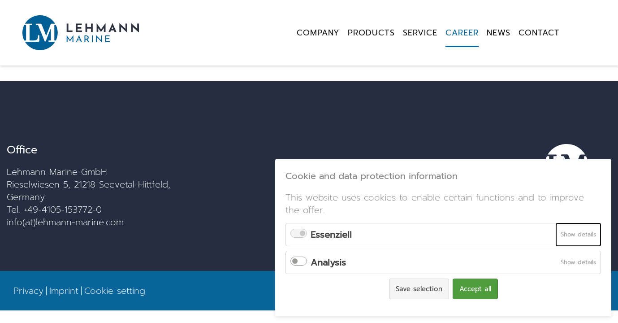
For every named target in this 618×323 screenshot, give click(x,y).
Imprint (63, 290)
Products (371, 32)
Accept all (475, 289)
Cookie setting (114, 290)
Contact (539, 32)
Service (420, 32)
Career (462, 32)
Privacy (28, 290)
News (498, 32)
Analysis (328, 262)
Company (318, 32)
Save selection (419, 289)
